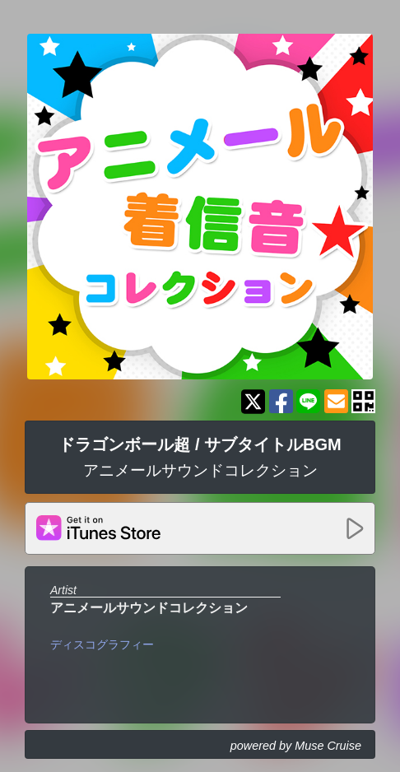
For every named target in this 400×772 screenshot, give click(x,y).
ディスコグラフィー (102, 644)
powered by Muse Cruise (295, 745)
